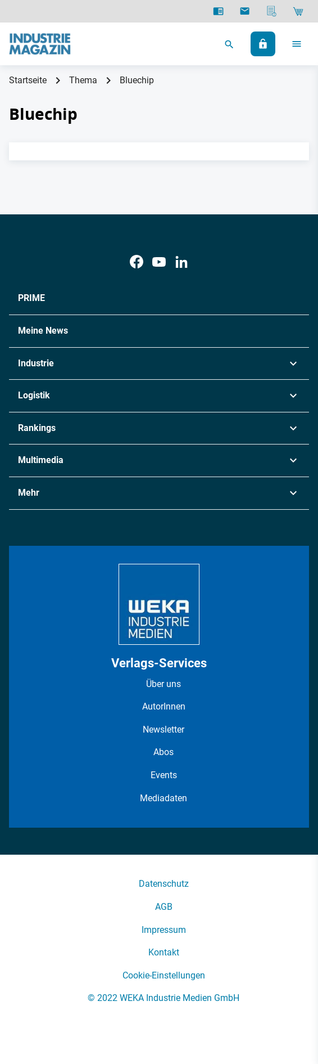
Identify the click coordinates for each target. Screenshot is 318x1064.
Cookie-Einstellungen (163, 975)
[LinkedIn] (181, 262)
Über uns (163, 684)
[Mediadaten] (272, 11)
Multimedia (40, 460)
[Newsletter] (245, 11)
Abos (163, 752)
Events (164, 775)
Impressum (164, 929)
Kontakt (163, 952)
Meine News (43, 330)
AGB (163, 906)
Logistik (34, 395)
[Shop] (298, 11)
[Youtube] (159, 262)
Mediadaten (163, 798)
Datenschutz (164, 883)
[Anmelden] (263, 44)
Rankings (37, 428)
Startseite (28, 80)
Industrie (36, 363)
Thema (83, 80)
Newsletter (163, 729)
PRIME (31, 298)
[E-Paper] (218, 11)
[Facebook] (136, 262)
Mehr (28, 492)
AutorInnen (163, 706)
